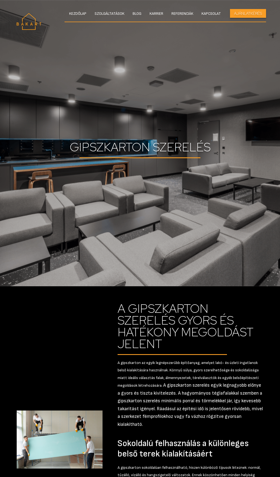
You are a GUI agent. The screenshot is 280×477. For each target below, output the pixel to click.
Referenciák (182, 13)
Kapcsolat (211, 13)
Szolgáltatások (109, 13)
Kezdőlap (77, 13)
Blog (137, 13)
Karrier (156, 13)
